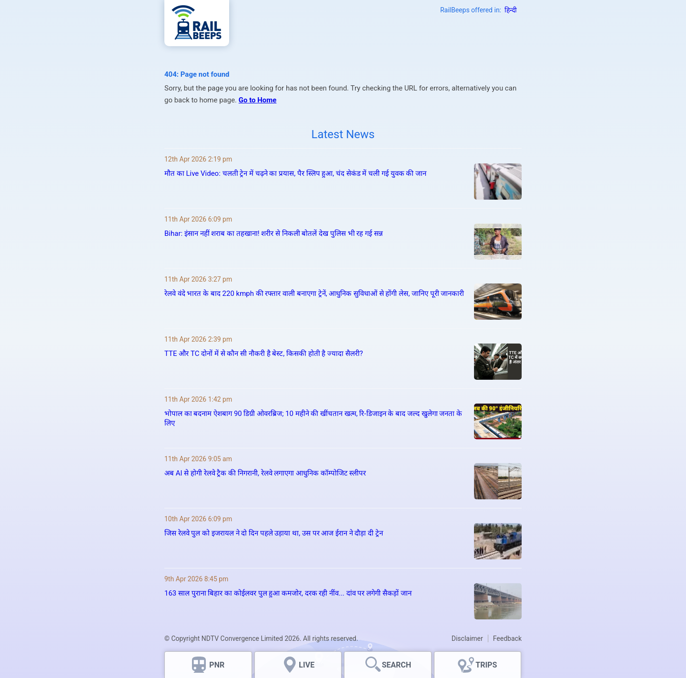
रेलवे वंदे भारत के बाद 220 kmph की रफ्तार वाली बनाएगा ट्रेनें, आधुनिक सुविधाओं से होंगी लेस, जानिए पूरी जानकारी (314, 293)
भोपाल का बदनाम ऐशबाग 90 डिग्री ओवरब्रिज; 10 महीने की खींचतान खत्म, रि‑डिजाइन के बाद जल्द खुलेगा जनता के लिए (313, 418)
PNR (216, 664)
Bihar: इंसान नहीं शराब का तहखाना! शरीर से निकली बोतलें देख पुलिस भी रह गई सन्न (273, 233)
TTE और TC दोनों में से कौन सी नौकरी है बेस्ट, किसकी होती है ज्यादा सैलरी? (263, 353)
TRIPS (486, 664)
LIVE (306, 664)
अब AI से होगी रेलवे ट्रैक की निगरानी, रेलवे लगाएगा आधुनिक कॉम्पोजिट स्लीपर (265, 473)
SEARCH (396, 664)
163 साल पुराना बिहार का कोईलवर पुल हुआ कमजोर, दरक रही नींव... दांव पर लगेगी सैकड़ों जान (288, 593)
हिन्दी (510, 10)
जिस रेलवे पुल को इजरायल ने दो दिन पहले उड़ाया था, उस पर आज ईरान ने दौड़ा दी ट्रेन (273, 533)
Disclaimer (467, 638)
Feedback (507, 638)
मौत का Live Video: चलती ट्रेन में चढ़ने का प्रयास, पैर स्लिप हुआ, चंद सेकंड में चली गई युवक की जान (296, 173)
